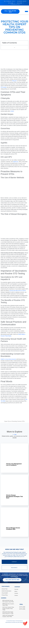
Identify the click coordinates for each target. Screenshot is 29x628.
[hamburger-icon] (26, 11)
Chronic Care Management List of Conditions (14, 464)
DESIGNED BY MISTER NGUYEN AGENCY (14, 622)
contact (12, 111)
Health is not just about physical (8, 359)
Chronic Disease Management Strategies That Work (14, 496)
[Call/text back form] (25, 624)
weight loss (15, 161)
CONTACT (14, 561)
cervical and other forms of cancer (17, 290)
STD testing (3, 87)
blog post (14, 80)
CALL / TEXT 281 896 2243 (10, 11)
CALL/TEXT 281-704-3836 (12, 579)
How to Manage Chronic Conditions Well (13, 528)
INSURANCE (14, 567)
